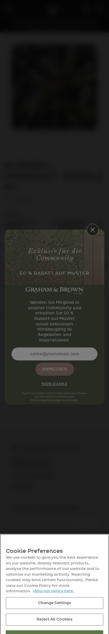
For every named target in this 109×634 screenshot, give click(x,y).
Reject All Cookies (54, 626)
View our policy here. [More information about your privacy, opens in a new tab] (53, 598)
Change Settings (54, 610)
